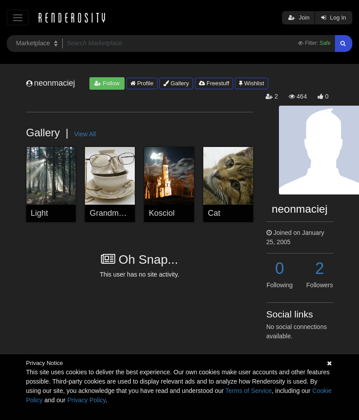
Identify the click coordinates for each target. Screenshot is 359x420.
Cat (214, 213)
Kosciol (162, 213)
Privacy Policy (86, 400)
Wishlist (251, 83)
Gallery (176, 83)
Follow (106, 83)
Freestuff (214, 83)
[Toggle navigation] (17, 17)
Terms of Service (249, 390)
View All (85, 134)
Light (39, 213)
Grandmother (113, 213)
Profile (141, 83)
